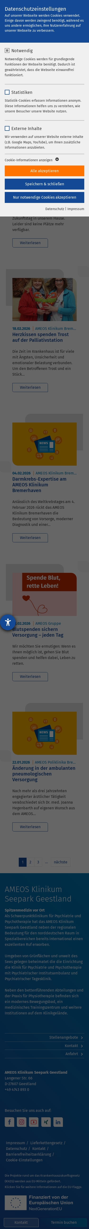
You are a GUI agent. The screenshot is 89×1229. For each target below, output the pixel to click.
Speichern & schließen (44, 184)
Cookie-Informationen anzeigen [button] (31, 160)
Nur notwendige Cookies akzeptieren (44, 197)
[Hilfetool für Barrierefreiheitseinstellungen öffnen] (8, 622)
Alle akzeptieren (44, 171)
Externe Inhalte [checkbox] (26, 128)
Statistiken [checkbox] (22, 92)
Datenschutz (54, 209)
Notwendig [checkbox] (22, 50)
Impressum (75, 209)
